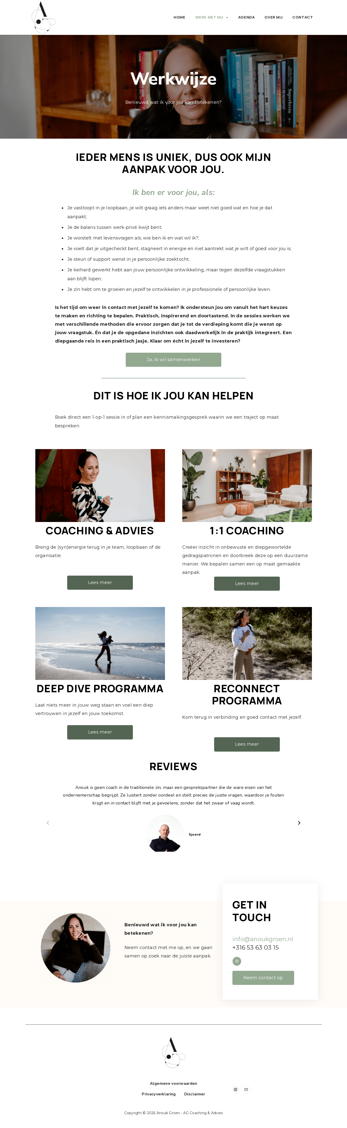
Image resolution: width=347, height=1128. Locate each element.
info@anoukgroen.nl (262, 939)
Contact (302, 17)
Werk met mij (211, 17)
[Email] (246, 1089)
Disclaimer (194, 1094)
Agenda (246, 17)
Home (179, 17)
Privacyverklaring (159, 1094)
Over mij (274, 17)
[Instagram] (236, 1089)
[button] (47, 823)
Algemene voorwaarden (173, 1083)
